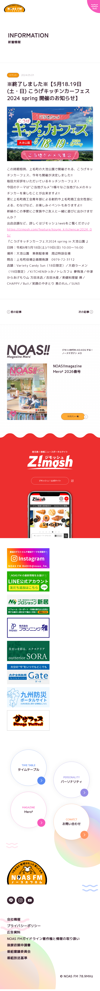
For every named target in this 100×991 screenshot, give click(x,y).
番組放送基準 (17, 959)
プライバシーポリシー (24, 927)
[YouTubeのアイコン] (30, 904)
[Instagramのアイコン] (20, 904)
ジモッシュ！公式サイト (55, 482)
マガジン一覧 (73, 416)
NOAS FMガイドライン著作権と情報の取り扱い (43, 940)
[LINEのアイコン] (11, 904)
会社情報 (14, 921)
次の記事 (84, 312)
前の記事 (15, 312)
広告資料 (14, 934)
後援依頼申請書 (19, 947)
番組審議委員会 (19, 953)
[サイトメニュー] (93, 6)
